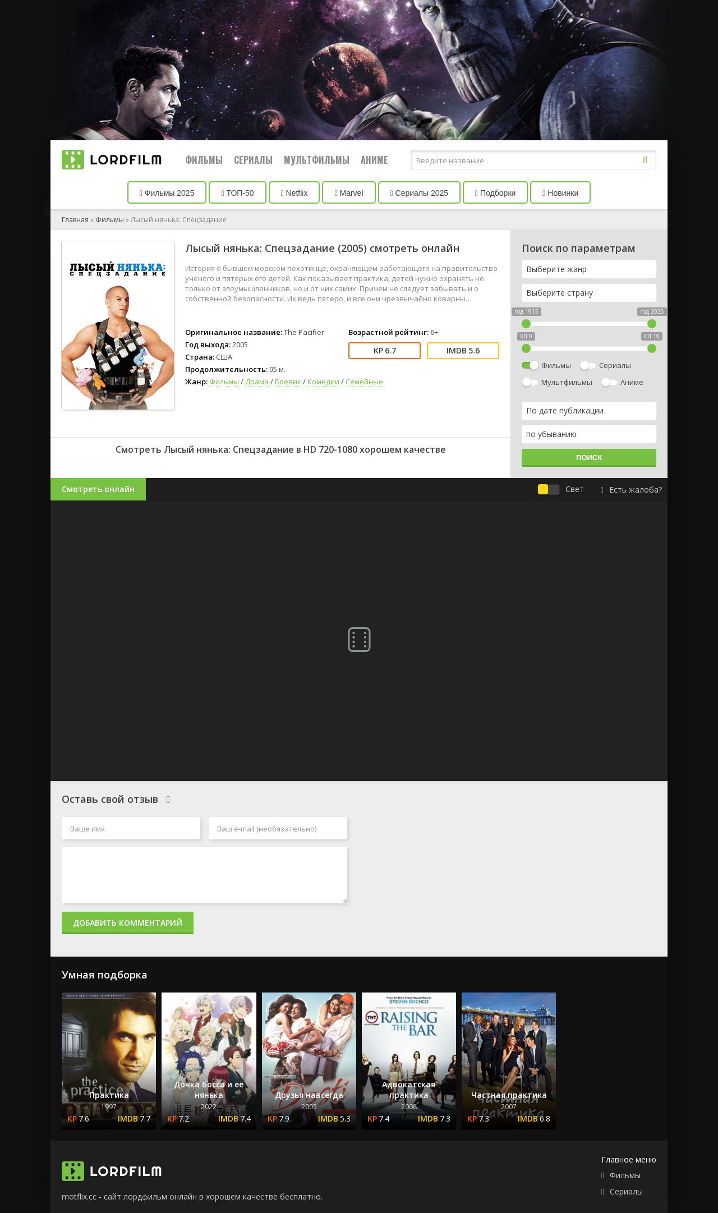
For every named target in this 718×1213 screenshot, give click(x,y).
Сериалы (253, 160)
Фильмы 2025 (167, 193)
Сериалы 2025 (419, 193)
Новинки (560, 193)
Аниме (374, 160)
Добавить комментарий (127, 922)
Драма (257, 381)
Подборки (495, 193)
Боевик (288, 381)
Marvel (348, 193)
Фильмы (204, 160)
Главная (75, 219)
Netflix (294, 193)
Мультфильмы (316, 160)
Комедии (323, 381)
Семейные (364, 381)
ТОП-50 (237, 193)
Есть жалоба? (631, 489)
